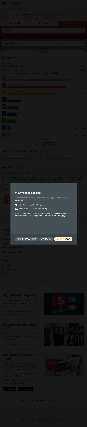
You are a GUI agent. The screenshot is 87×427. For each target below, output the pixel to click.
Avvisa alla (46, 239)
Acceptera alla (63, 239)
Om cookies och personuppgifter (55, 216)
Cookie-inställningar (26, 239)
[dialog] (43, 214)
